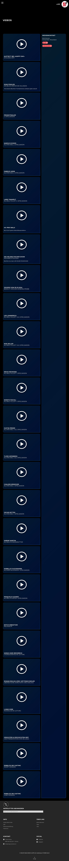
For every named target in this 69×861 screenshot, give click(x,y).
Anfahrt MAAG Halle (7, 822)
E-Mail (44, 42)
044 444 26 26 (46, 45)
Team (38, 824)
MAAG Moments (40, 822)
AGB (4, 824)
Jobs (38, 826)
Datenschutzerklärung (8, 826)
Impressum (5, 828)
